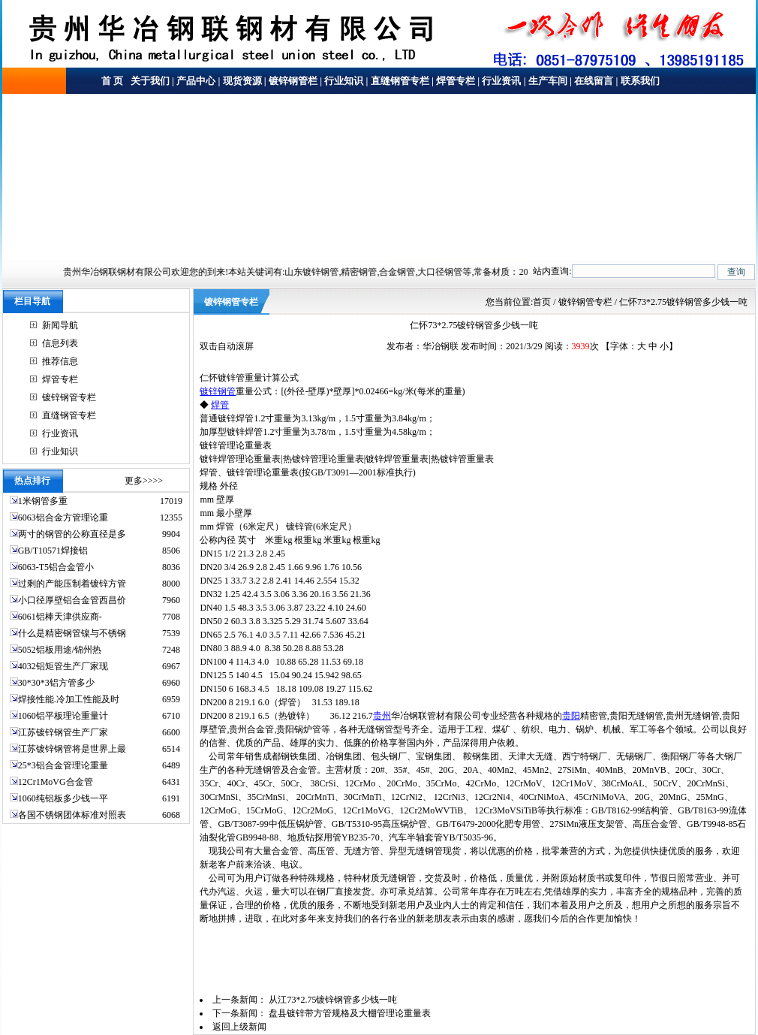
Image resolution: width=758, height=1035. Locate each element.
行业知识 (343, 80)
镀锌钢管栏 (293, 80)
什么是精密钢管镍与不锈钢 (72, 633)
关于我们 (149, 80)
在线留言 (593, 80)
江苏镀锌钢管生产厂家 (63, 732)
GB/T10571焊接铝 (53, 550)
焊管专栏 (455, 80)
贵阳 (571, 716)
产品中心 (195, 80)
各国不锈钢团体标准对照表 (72, 815)
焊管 (220, 405)
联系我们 (640, 80)
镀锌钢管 (218, 391)
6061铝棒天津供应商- (60, 616)
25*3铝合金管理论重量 (63, 765)
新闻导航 (60, 325)
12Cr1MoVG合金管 (55, 782)
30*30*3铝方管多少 (56, 682)
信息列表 (60, 343)
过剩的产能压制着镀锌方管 (72, 583)
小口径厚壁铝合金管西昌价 (72, 600)
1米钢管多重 (44, 501)
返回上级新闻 (239, 1026)
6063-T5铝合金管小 (56, 567)
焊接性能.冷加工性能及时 (68, 699)
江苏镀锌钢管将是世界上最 (72, 749)
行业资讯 (501, 80)
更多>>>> (144, 480)
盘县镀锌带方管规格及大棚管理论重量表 (350, 1013)
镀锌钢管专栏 (69, 397)
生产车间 (547, 80)
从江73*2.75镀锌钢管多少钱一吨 (333, 999)
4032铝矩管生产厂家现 (63, 666)
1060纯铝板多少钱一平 (63, 798)
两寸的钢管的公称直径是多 (72, 534)
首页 (542, 302)
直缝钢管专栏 (400, 80)
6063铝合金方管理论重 (63, 517)
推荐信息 (60, 361)
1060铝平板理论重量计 (63, 716)
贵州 (382, 716)
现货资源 (242, 80)
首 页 (112, 80)
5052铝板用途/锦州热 (59, 649)
